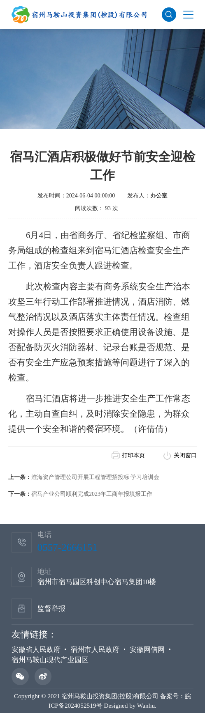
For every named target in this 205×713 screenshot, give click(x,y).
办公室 (159, 196)
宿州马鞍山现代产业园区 (50, 660)
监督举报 (51, 608)
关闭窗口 (185, 455)
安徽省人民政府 (36, 649)
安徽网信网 (147, 649)
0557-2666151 (67, 547)
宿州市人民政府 (94, 649)
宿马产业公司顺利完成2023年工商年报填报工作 (91, 494)
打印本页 (133, 455)
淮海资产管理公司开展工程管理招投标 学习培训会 (95, 477)
